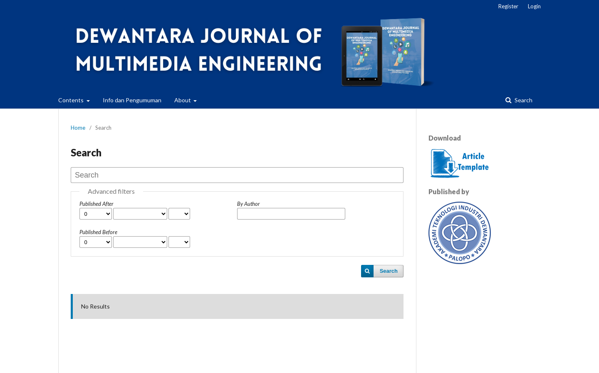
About (183, 100)
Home (78, 127)
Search (522, 100)
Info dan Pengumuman (132, 100)
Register (508, 6)
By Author (248, 203)
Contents (71, 100)
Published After (96, 203)
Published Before (98, 232)
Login (534, 6)
